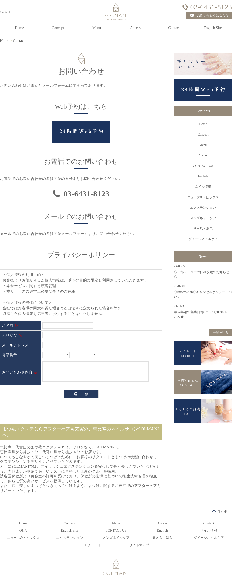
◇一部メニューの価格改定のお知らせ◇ (201, 274)
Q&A (23, 530)
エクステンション (203, 207)
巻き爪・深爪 (203, 228)
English (203, 176)
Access (135, 28)
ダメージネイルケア (203, 239)
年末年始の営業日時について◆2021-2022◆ (200, 314)
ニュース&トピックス (203, 197)
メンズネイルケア (203, 218)
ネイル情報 (203, 187)
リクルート (92, 545)
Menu (96, 28)
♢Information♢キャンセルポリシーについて (203, 294)
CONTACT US (203, 166)
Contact (174, 28)
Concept (58, 28)
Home (4, 41)
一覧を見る (220, 332)
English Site (69, 530)
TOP (222, 511)
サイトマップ (139, 545)
